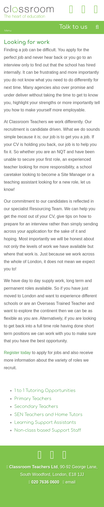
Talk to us (73, 27)
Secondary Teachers (36, 406)
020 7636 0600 (44, 482)
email (69, 482)
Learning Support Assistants (45, 422)
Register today (17, 352)
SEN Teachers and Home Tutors (48, 414)
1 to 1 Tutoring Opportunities (45, 390)
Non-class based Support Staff (47, 430)
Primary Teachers (32, 398)
